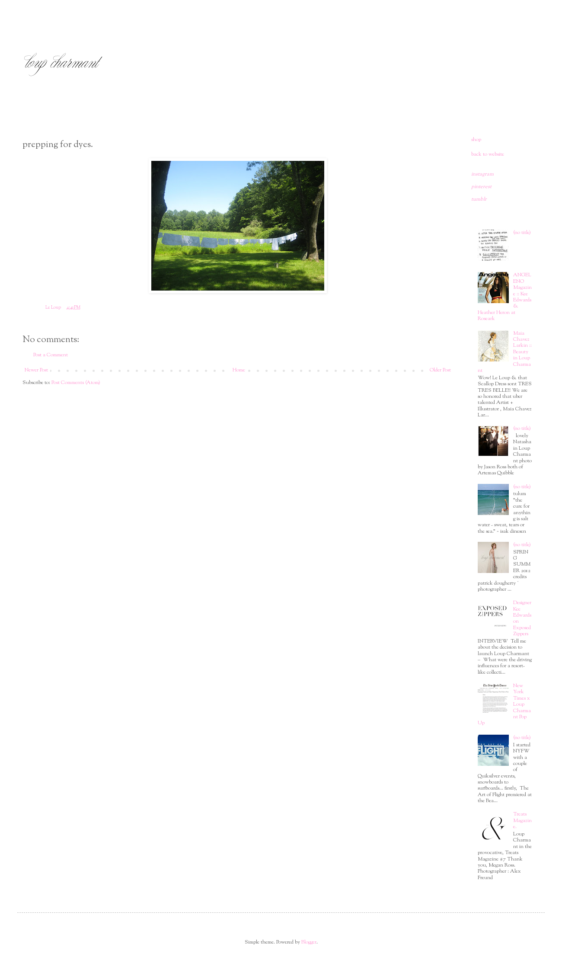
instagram (482, 174)
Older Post (440, 370)
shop (476, 140)
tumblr (479, 199)
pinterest (481, 187)
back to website (487, 154)
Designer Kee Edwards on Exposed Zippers (522, 618)
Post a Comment (50, 355)
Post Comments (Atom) (75, 383)
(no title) (522, 233)
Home (239, 370)
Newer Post (36, 370)
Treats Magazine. (522, 820)
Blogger (308, 942)
